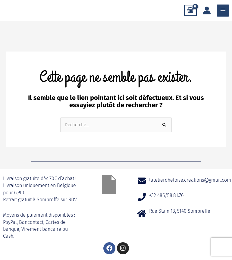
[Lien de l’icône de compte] (207, 10)
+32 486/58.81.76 (166, 195)
